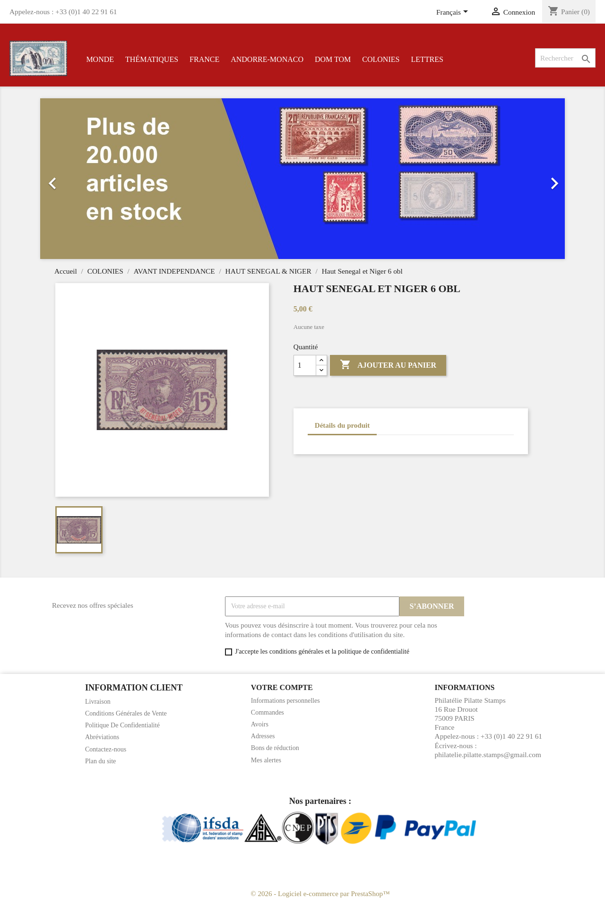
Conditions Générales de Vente (126, 713)
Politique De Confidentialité (122, 725)
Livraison (98, 701)
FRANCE (204, 59)
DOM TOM (333, 59)
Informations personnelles (285, 700)
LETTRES (427, 59)
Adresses (263, 736)
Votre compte (282, 687)
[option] (302, 178)
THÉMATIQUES (151, 59)
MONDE (100, 59)
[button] (79, 178)
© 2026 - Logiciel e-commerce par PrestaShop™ (320, 893)
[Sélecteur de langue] (453, 12)
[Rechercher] (565, 58)
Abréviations (102, 737)
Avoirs (259, 724)
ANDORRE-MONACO (267, 59)
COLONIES (380, 59)
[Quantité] (305, 365)
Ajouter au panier (388, 365)
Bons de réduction (275, 747)
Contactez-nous (105, 749)
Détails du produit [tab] (342, 425)
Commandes (267, 712)
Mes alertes (266, 760)
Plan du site (100, 761)
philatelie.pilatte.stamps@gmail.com (488, 755)
